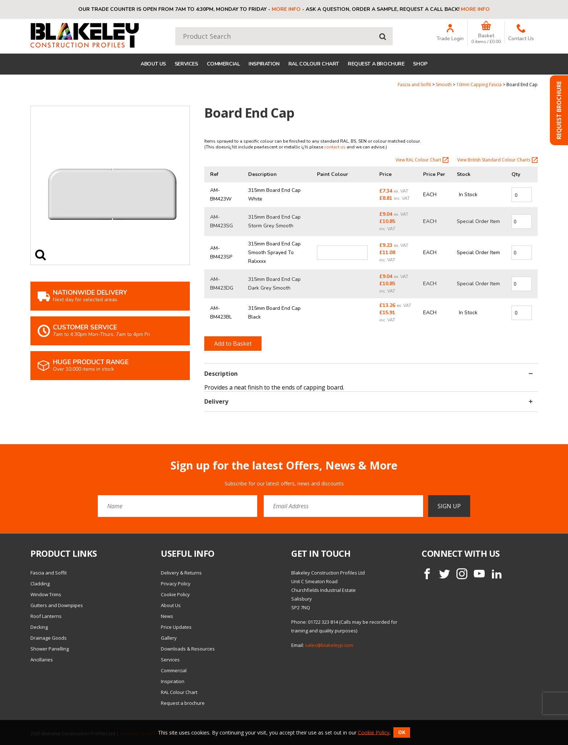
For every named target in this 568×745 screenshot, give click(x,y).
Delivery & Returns (181, 572)
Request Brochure (559, 110)
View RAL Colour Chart (422, 160)
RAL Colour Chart (313, 63)
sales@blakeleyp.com (329, 645)
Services (186, 63)
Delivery (368, 401)
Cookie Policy (175, 594)
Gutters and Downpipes (56, 605)
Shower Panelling (49, 648)
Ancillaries (41, 659)
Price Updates (176, 627)
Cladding (40, 583)
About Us (153, 63)
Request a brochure (376, 63)
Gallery (169, 638)
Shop (420, 63)
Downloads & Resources (188, 648)
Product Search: (175, 27)
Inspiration (263, 63)
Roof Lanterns (46, 616)
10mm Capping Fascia (479, 84)
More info (286, 9)
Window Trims (45, 594)
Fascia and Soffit (414, 84)
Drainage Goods (48, 638)
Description (368, 374)
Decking (39, 627)
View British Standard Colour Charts (497, 160)
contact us (335, 147)
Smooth (444, 84)
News (167, 616)
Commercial (223, 63)
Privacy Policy (176, 583)
